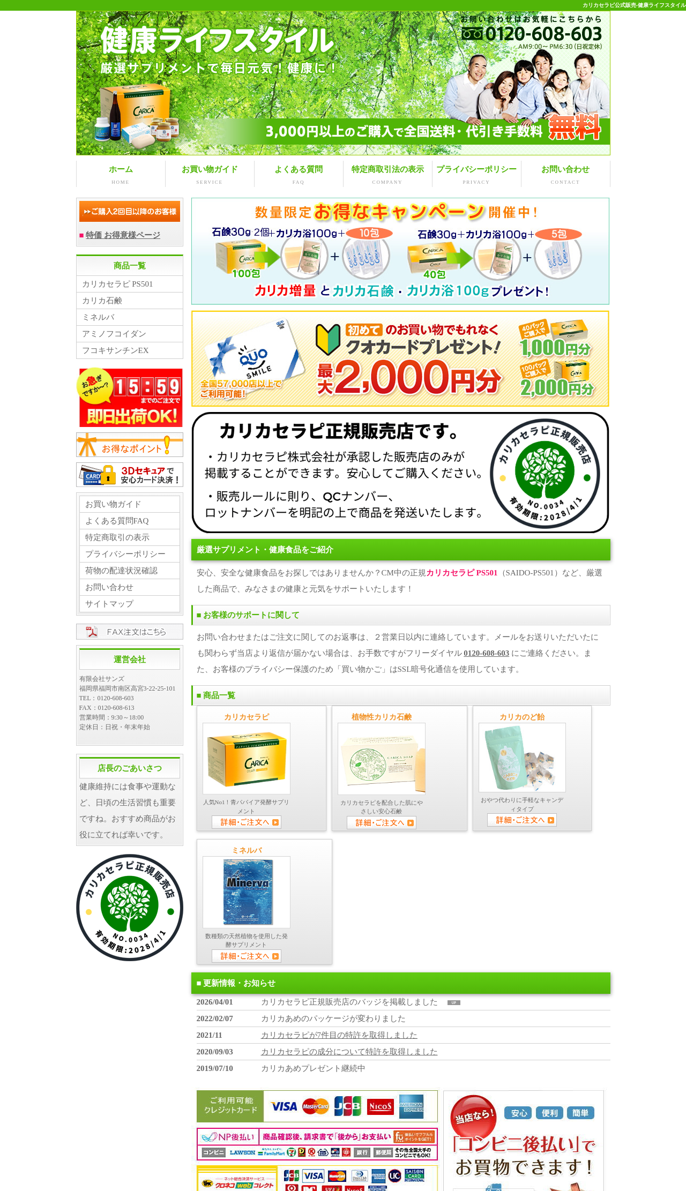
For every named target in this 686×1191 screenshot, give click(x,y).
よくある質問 (299, 175)
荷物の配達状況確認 (121, 570)
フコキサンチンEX (115, 350)
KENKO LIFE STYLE (328, 1175)
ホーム (121, 175)
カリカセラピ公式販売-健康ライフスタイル (634, 5)
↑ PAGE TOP (583, 1153)
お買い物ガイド (210, 175)
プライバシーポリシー (477, 175)
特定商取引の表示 (117, 537)
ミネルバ (98, 316)
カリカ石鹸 (102, 300)
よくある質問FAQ (117, 520)
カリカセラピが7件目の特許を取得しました (339, 900)
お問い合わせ (565, 175)
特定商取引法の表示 (388, 175)
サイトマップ (109, 603)
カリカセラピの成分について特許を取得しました (349, 916)
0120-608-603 (486, 652)
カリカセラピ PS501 (117, 283)
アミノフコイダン (114, 333)
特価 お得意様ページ (123, 234)
